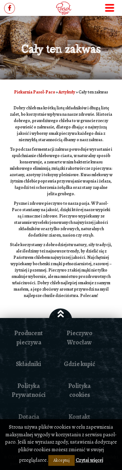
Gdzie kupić (79, 364)
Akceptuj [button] (61, 460)
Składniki (28, 364)
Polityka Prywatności (29, 390)
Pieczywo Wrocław (79, 338)
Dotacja (28, 416)
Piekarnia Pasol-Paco (34, 92)
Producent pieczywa (28, 338)
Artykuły (66, 92)
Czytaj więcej (89, 460)
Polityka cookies (79, 390)
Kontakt (79, 416)
